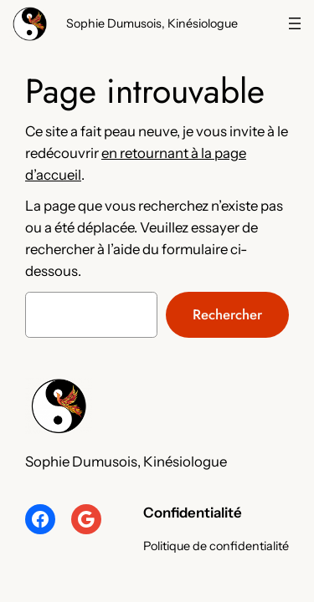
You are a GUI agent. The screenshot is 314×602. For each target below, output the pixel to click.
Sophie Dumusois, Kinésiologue (152, 23)
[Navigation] (295, 23)
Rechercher (227, 314)
